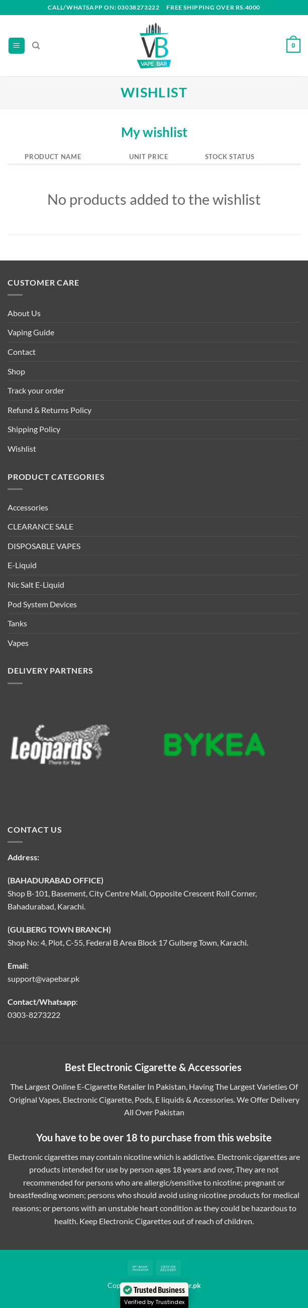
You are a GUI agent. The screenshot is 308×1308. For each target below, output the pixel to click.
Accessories (28, 507)
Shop (16, 371)
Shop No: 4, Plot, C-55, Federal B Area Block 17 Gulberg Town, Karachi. (128, 942)
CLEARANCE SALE (40, 526)
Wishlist (22, 448)
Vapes (18, 642)
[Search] (36, 45)
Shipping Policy (34, 429)
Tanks (17, 623)
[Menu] (17, 46)
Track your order (36, 390)
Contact (22, 351)
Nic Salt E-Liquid (36, 584)
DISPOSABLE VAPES (44, 546)
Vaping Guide (31, 332)
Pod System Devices (42, 604)
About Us (24, 313)
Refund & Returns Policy (49, 410)
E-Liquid (22, 565)
